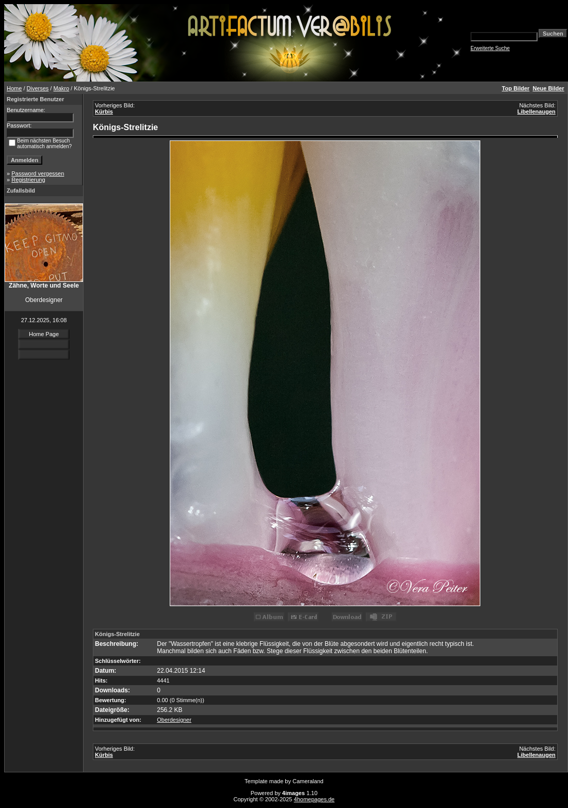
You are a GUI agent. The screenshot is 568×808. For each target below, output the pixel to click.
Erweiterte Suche (490, 48)
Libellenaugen (536, 111)
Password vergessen (37, 173)
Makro (61, 88)
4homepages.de (314, 799)
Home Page (44, 334)
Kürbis (104, 111)
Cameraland (308, 781)
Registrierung (28, 180)
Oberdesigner (174, 720)
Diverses (38, 88)
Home (14, 88)
